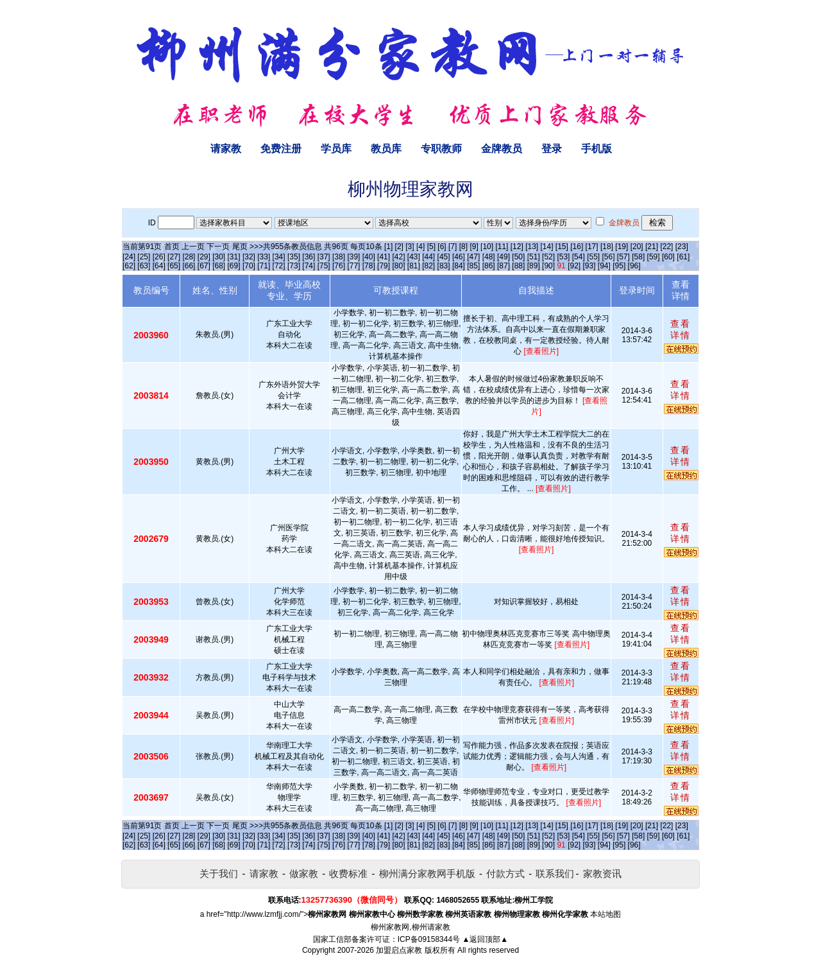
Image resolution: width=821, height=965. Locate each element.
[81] (413, 265)
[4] (420, 246)
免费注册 (280, 148)
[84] (458, 265)
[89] (533, 265)
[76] (338, 265)
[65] (173, 265)
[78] (368, 265)
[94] (604, 265)
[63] (143, 265)
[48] (488, 256)
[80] (398, 265)
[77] (353, 265)
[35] (293, 256)
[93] (588, 265)
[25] (143, 256)
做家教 (303, 873)
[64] (159, 265)
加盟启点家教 (399, 950)
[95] (619, 265)
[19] (621, 246)
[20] (637, 246)
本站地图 (605, 914)
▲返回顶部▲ (485, 939)
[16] (576, 246)
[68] (218, 265)
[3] (409, 246)
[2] (399, 246)
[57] (623, 256)
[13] (531, 246)
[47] (473, 256)
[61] (683, 256)
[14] (547, 246)
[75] (323, 265)
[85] (473, 265)
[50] (518, 256)
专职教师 (441, 148)
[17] (592, 246)
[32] (248, 256)
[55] (593, 256)
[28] (188, 256)
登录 (551, 148)
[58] (638, 256)
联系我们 (555, 873)
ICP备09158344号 (429, 939)
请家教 (225, 148)
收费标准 (348, 873)
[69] (234, 265)
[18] (606, 246)
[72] (279, 265)
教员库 (386, 148)
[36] (308, 256)
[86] (488, 265)
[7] (452, 246)
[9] (474, 246)
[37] (323, 256)
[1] (388, 246)
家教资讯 (602, 873)
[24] (129, 256)
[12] (517, 246)
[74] (308, 265)
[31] (234, 256)
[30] (218, 256)
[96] (634, 265)
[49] (503, 256)
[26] (159, 256)
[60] (668, 256)
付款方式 (505, 873)
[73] (293, 265)
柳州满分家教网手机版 (427, 873)
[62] (129, 265)
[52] (548, 256)
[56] (608, 256)
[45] (443, 256)
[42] (398, 256)
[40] (368, 256)
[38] (338, 256)
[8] (463, 246)
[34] (279, 256)
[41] (383, 256)
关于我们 (218, 873)
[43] (413, 256)
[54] (578, 256)
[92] (574, 265)
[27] (173, 256)
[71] (263, 265)
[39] (353, 256)
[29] (204, 256)
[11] (501, 246)
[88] (518, 265)
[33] (263, 256)
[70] (248, 265)
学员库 (336, 148)
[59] (653, 256)
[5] (431, 246)
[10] (486, 246)
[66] (188, 265)
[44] (428, 256)
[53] (563, 256)
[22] (666, 246)
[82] (428, 265)
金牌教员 (501, 148)
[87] (503, 265)
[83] (443, 265)
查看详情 (680, 329)
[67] (204, 265)
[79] (383, 265)
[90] (548, 265)
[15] (561, 246)
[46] (458, 256)
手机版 (596, 148)
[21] (651, 246)
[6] (441, 246)
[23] (681, 246)
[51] (533, 256)
